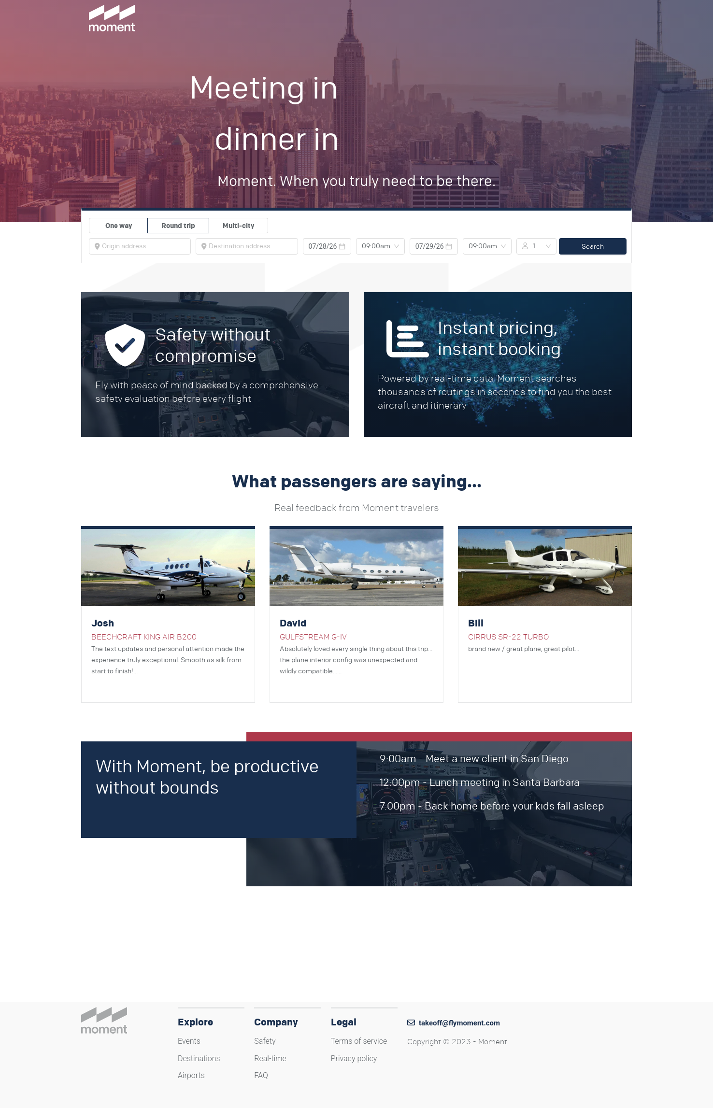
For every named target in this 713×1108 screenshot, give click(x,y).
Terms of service (359, 1041)
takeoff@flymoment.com (459, 1023)
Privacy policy (354, 1058)
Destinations (199, 1058)
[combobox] (143, 246)
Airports (191, 1075)
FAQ (261, 1075)
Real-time (270, 1058)
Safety (264, 1041)
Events (189, 1041)
